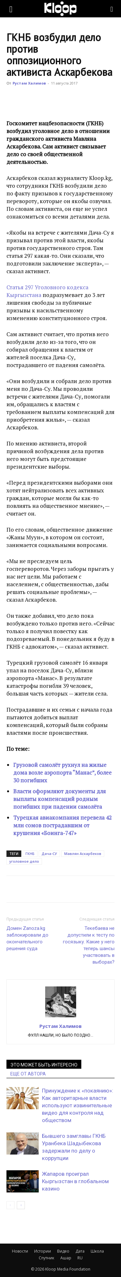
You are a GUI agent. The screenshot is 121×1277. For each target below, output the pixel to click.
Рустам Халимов (29, 83)
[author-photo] (60, 1017)
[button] (11, 8)
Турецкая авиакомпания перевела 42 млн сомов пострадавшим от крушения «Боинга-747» (62, 825)
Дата (80, 1251)
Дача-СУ (49, 853)
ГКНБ (30, 853)
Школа (97, 1251)
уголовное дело (24, 861)
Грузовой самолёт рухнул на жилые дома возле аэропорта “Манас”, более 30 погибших (62, 772)
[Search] (112, 8)
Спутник (46, 1258)
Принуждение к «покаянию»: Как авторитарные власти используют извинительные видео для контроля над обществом (77, 1105)
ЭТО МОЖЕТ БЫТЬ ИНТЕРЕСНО (43, 1064)
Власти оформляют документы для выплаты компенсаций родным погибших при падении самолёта (59, 798)
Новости (20, 1251)
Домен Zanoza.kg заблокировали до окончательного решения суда (27, 938)
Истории (42, 1251)
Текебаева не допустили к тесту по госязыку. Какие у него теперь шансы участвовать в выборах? (89, 945)
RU (80, 1258)
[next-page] (21, 1205)
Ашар (65, 1258)
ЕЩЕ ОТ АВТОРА (28, 1073)
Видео (63, 1251)
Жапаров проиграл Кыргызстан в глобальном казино (75, 1181)
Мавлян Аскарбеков (82, 853)
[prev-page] (10, 1205)
